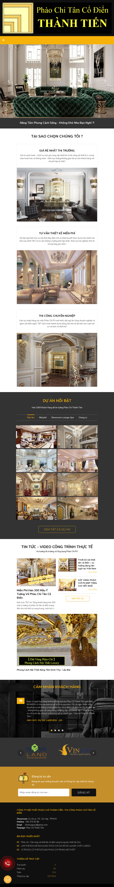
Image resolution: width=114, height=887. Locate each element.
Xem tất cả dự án (57, 529)
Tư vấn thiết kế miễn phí (57, 233)
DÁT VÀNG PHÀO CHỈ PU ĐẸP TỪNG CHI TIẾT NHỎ (87, 583)
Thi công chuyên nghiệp (57, 316)
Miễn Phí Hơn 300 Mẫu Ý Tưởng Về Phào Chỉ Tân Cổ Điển (34, 594)
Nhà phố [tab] (43, 417)
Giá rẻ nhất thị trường (57, 150)
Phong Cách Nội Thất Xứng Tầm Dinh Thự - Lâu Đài (43, 669)
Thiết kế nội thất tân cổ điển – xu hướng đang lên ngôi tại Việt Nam (87, 564)
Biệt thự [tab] (30, 417)
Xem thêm (92, 572)
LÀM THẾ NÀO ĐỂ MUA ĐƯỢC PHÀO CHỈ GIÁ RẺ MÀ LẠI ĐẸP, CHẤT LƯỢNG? (55, 846)
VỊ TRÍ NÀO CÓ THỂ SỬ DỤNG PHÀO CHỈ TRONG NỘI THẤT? (48, 849)
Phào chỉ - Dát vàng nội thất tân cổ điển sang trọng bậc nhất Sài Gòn (51, 842)
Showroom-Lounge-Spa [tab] (62, 417)
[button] (8, 81)
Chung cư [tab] (83, 417)
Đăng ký (84, 792)
